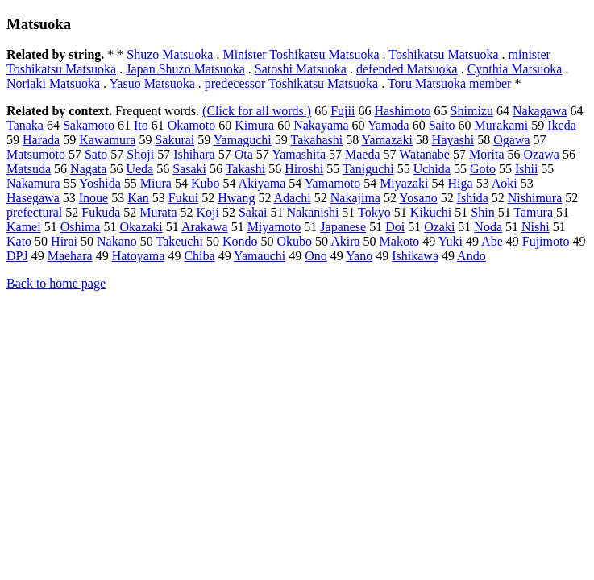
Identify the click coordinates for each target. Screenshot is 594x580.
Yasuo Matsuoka (151, 83)
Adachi (292, 198)
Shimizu (472, 111)
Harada (41, 140)
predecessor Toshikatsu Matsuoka (291, 83)
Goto (483, 169)
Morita (487, 154)
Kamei (23, 227)
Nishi (535, 227)
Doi (395, 227)
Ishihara (194, 154)
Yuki (450, 241)
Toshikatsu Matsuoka (443, 54)
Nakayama (320, 125)
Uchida (432, 169)
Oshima (80, 227)
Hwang (236, 198)
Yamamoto (333, 183)
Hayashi (453, 140)
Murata (158, 212)
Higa (460, 183)
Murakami (502, 125)
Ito (141, 125)
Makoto (400, 241)
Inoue (93, 198)
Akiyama (262, 183)
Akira (344, 241)
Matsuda (28, 169)
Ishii (526, 169)
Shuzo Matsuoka (170, 54)
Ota (244, 154)
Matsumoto (35, 154)
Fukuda (100, 212)
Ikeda (561, 125)
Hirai (64, 241)
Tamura (533, 212)
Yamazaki (387, 140)
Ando (471, 256)
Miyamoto (274, 227)
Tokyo (374, 212)
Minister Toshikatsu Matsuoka (300, 54)
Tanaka (25, 125)
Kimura (254, 125)
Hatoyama (138, 256)
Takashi (246, 169)
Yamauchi (259, 256)
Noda (488, 227)
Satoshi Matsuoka (301, 69)
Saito (442, 125)
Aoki (504, 183)
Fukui (183, 198)
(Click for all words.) (256, 111)
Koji (207, 212)
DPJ (17, 256)
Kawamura (107, 140)
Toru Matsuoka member (450, 83)
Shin (482, 212)
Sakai (253, 212)
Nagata (88, 169)
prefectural (34, 212)
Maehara (70, 256)
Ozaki (439, 227)
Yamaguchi (243, 140)
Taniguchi (368, 169)
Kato (18, 241)
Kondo (240, 241)
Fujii (342, 111)
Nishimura (535, 198)
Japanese (343, 227)
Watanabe (424, 154)
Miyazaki (404, 183)
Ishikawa (415, 256)
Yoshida (100, 183)
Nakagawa (540, 111)
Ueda (139, 169)
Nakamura (33, 183)
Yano (359, 256)
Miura (156, 183)
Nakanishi (312, 212)
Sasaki (189, 169)
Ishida (472, 198)
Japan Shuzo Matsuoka (185, 69)
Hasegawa (33, 198)
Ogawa (511, 140)
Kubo (205, 183)
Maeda (362, 154)
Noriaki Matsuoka (53, 83)
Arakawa (204, 227)
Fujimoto (546, 241)
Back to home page (56, 283)
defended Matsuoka (407, 69)
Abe (492, 241)
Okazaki (140, 227)
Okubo (294, 241)
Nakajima (355, 198)
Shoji (140, 154)
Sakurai (174, 140)
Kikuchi (431, 212)
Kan (138, 198)
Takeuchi (179, 241)
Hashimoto (402, 111)
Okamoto (192, 125)
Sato (96, 154)
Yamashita (299, 154)
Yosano (418, 198)
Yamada (388, 125)
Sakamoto (88, 125)
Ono (316, 256)
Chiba (199, 256)
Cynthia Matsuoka (515, 69)
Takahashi (317, 140)
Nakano (117, 241)
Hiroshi (304, 169)
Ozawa (541, 154)
